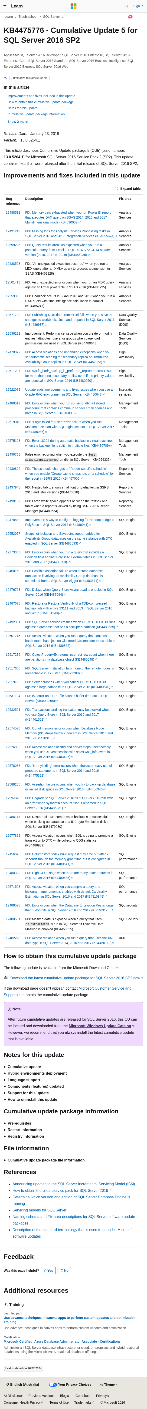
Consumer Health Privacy (22, 1402)
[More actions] (139, 17)
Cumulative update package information (36, 114)
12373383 (13, 552)
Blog (63, 1396)
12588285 (13, 784)
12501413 (13, 282)
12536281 (13, 333)
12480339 (13, 873)
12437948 (13, 487)
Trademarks (82, 1402)
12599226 (13, 245)
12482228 (13, 938)
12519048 (13, 422)
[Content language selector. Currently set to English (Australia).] (23, 1384)
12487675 (13, 603)
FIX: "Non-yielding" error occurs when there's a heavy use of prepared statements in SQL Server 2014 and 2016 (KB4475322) (68, 770)
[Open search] (126, 6)
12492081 (13, 622)
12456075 (13, 854)
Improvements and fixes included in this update (41, 96)
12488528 (13, 905)
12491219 (13, 231)
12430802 (13, 469)
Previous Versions (41, 1396)
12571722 (13, 315)
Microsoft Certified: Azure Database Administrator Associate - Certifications (62, 1341)
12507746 (13, 636)
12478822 (13, 352)
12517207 (13, 371)
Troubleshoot (28, 16)
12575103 (13, 441)
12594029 (13, 798)
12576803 (13, 747)
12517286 (13, 654)
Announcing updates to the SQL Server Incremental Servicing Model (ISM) (74, 1184)
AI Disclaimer (13, 1396)
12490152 (13, 501)
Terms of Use (59, 1402)
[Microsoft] (74, 6)
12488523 (13, 264)
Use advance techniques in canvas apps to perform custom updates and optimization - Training (70, 1320)
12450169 (13, 571)
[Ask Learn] (130, 17)
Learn (9, 16)
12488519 (13, 403)
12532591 (13, 710)
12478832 (13, 520)
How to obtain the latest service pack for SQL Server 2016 (60, 1191)
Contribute (83, 1396)
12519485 (13, 682)
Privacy (101, 1396)
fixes (22, 164)
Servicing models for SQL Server (39, 1210)
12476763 (13, 589)
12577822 (13, 835)
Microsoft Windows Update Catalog (100, 1026)
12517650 (13, 668)
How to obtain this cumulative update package (40, 102)
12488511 (13, 212)
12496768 (13, 454)
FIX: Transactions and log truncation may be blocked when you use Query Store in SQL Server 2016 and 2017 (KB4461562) (67, 714)
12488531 (13, 919)
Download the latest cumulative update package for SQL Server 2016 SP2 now (75, 978)
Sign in (138, 6)
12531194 (13, 696)
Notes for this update (22, 108)
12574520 (13, 728)
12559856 (13, 296)
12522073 (13, 389)
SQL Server (51, 16)
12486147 (13, 817)
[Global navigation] (4, 6)
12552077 (13, 533)
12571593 (13, 887)
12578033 (13, 766)
